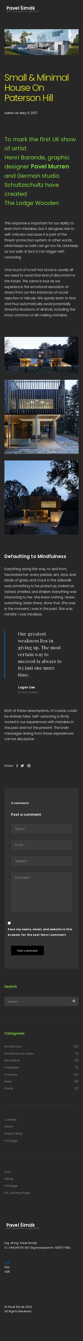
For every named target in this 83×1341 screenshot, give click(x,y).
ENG (7, 1263)
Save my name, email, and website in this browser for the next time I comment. (40, 932)
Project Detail (13, 1133)
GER (7, 1272)
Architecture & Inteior (19, 1053)
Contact (10, 1119)
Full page (10, 1140)
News (8, 1081)
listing (8, 1179)
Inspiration (11, 1067)
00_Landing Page (17, 1193)
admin (9, 113)
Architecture (12, 1046)
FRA (7, 1267)
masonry (10, 1074)
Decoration (12, 1060)
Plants (8, 1088)
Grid (7, 1172)
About (8, 1126)
